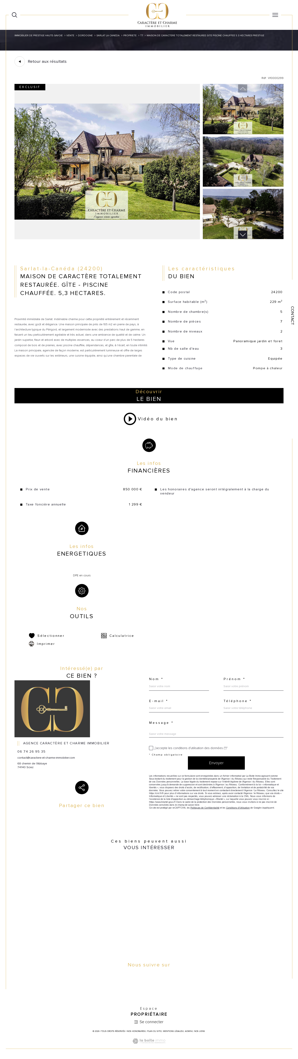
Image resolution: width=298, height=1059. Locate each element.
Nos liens (199, 1031)
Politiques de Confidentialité (204, 807)
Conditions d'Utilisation (238, 807)
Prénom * (234, 679)
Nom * (156, 679)
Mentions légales (173, 1031)
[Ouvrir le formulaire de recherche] (14, 15)
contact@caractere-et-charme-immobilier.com (46, 757)
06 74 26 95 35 (31, 752)
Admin (188, 1031)
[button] (242, 235)
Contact (292, 315)
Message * (161, 722)
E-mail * (158, 701)
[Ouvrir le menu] (275, 15)
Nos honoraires (136, 1031)
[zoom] (107, 238)
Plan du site (154, 1031)
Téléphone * (237, 701)
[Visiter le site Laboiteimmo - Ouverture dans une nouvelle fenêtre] (149, 1045)
